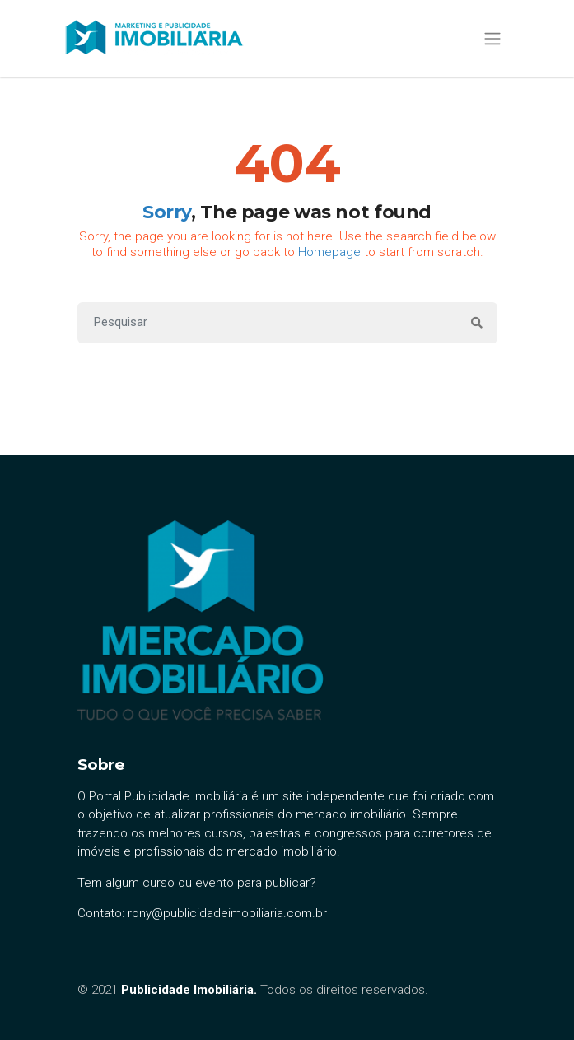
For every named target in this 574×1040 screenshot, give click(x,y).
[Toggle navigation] (493, 38)
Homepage (329, 252)
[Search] (267, 322)
